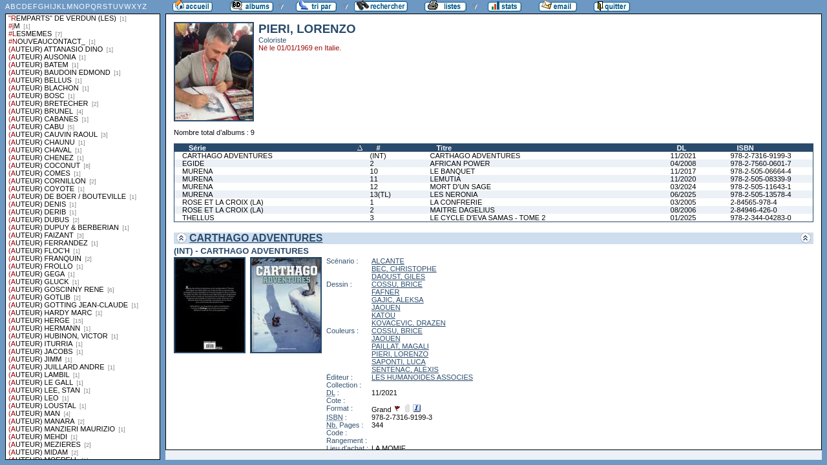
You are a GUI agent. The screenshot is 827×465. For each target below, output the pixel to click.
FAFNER (385, 292)
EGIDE (193, 163)
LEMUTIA (445, 179)
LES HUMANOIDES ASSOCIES (422, 377)
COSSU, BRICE (397, 284)
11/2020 (683, 179)
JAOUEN (386, 307)
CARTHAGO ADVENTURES (227, 156)
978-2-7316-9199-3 (760, 156)
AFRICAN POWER (460, 163)
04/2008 (683, 163)
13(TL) (380, 194)
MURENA (197, 171)
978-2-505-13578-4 (760, 194)
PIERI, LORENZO (400, 354)
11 (374, 179)
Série (197, 148)
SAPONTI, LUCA (399, 362)
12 (374, 187)
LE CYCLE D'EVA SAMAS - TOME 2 (488, 218)
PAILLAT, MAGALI (400, 346)
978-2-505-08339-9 (760, 179)
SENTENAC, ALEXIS (405, 369)
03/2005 (683, 202)
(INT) (378, 156)
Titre (444, 148)
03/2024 (683, 187)
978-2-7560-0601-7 (760, 163)
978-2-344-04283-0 (760, 218)
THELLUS (198, 218)
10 (374, 171)
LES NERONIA (454, 194)
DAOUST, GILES (398, 276)
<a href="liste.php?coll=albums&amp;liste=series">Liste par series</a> (82, 230)
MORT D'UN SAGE (461, 187)
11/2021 (683, 156)
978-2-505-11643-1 (760, 187)
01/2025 (683, 218)
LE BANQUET (453, 171)
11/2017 (683, 171)
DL (682, 148)
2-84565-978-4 (753, 202)
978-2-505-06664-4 (760, 171)
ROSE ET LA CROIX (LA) (223, 202)
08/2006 (683, 210)
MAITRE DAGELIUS (462, 210)
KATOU (383, 315)
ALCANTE (388, 261)
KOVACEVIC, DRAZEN (409, 323)
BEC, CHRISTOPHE (404, 269)
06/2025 (683, 194)
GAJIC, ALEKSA (398, 300)
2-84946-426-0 (753, 210)
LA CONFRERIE (456, 202)
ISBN (745, 148)
